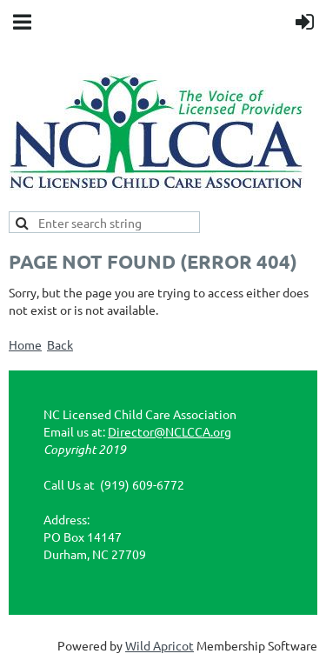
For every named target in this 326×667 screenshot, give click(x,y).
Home (25, 344)
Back (60, 344)
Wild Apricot (159, 645)
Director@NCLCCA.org (169, 431)
